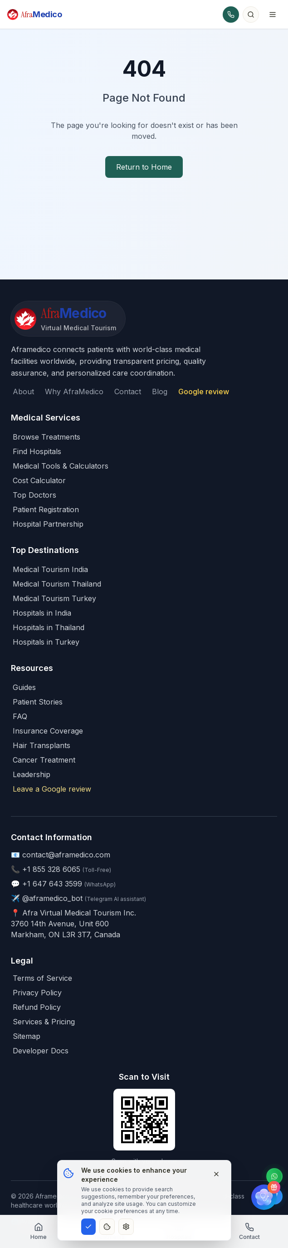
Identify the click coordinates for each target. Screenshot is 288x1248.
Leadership (31, 774)
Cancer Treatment (44, 759)
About (23, 391)
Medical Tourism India (50, 569)
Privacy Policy (37, 992)
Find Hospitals (37, 451)
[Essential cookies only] (107, 1227)
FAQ (20, 716)
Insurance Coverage (48, 730)
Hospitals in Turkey (46, 641)
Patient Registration (46, 509)
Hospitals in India (42, 612)
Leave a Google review (52, 788)
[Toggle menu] (272, 14)
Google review (203, 391)
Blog (159, 391)
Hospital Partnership (48, 524)
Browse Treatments (46, 436)
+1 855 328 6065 (51, 869)
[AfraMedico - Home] (68, 318)
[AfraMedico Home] (34, 14)
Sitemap (26, 1036)
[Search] (251, 14)
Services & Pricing (44, 1021)
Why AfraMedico (74, 391)
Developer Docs (40, 1050)
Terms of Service (42, 978)
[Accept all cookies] (88, 1227)
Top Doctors (34, 494)
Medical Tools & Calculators (60, 465)
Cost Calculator (39, 480)
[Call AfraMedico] (231, 14)
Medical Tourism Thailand (57, 583)
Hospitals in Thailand (48, 627)
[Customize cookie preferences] (126, 1227)
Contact (127, 391)
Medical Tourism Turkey (54, 598)
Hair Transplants (41, 745)
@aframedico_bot (52, 898)
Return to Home (144, 166)
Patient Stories (38, 701)
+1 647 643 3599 (52, 883)
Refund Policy (37, 1007)
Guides (24, 687)
